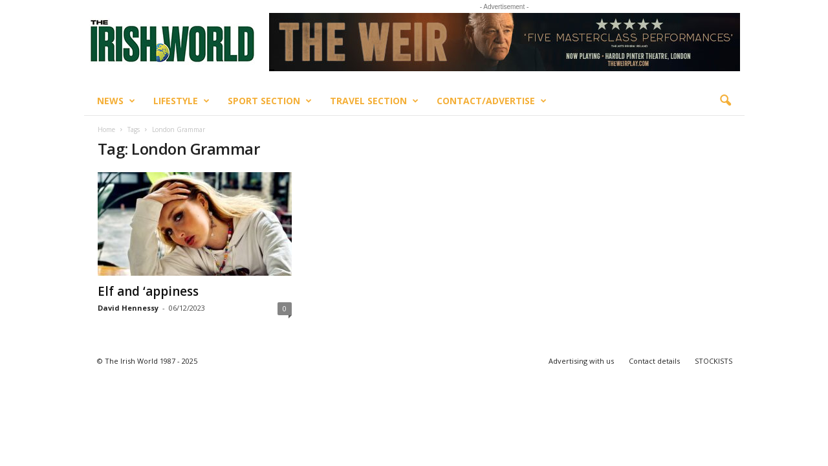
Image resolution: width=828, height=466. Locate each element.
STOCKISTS (713, 361)
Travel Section (374, 101)
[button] (725, 101)
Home (106, 129)
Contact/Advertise (492, 101)
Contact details (654, 361)
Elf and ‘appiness (148, 291)
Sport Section (270, 101)
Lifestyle (181, 101)
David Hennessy (128, 308)
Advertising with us (581, 361)
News (116, 101)
